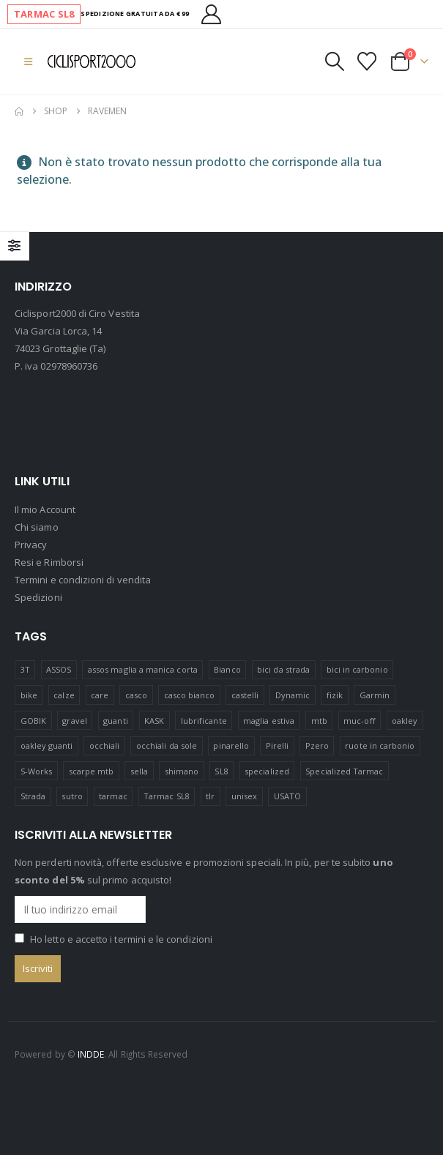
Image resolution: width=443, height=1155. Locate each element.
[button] (28, 61)
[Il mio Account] (211, 14)
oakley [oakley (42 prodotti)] (404, 720)
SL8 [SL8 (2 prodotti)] (221, 771)
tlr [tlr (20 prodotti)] (210, 796)
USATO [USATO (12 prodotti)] (287, 796)
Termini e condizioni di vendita (83, 580)
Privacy (31, 545)
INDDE (91, 1054)
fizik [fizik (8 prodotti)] (335, 694)
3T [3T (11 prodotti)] (25, 669)
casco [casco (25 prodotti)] (136, 694)
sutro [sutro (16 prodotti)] (72, 796)
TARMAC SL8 (44, 13)
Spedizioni (38, 598)
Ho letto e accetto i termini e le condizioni (121, 939)
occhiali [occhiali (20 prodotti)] (104, 745)
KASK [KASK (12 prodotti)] (154, 720)
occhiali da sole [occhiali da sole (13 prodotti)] (166, 745)
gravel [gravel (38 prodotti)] (74, 720)
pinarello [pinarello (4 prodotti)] (231, 745)
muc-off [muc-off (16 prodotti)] (359, 720)
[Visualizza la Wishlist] (367, 61)
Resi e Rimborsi (49, 562)
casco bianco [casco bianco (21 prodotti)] (189, 694)
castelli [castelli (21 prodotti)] (245, 694)
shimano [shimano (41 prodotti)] (181, 771)
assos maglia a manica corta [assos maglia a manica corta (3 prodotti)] (143, 669)
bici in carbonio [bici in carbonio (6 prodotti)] (357, 669)
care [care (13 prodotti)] (99, 694)
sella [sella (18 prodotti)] (139, 771)
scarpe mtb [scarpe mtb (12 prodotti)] (91, 771)
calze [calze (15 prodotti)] (63, 694)
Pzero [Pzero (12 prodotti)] (317, 745)
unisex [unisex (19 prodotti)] (244, 796)
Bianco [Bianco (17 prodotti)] (227, 669)
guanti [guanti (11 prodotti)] (115, 720)
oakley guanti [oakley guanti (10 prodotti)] (47, 745)
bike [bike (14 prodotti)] (29, 694)
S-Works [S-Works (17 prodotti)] (36, 771)
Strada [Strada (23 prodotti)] (33, 796)
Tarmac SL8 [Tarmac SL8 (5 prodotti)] (167, 796)
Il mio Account (45, 510)
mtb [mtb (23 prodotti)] (319, 720)
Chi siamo (37, 527)
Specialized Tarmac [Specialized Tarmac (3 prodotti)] (344, 771)
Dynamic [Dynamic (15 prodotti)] (292, 694)
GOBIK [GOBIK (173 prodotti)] (33, 720)
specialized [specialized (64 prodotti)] (267, 771)
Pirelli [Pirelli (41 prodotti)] (277, 745)
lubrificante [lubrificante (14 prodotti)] (204, 720)
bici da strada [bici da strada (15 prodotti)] (283, 669)
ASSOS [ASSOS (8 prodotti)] (58, 669)
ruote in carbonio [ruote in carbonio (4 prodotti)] (379, 745)
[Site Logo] (91, 61)
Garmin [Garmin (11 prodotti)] (375, 694)
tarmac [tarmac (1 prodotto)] (113, 796)
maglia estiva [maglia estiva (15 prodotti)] (268, 720)
